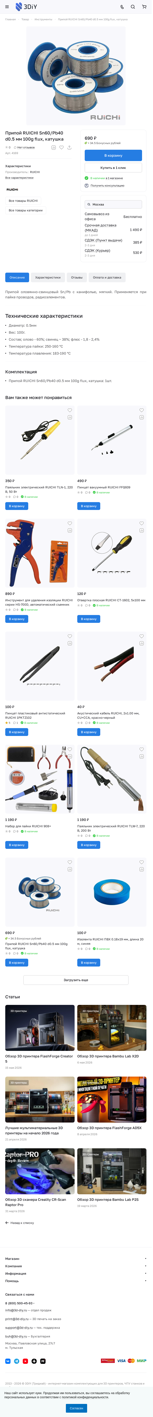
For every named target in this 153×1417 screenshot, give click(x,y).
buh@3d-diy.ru (16, 1336)
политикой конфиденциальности (85, 1397)
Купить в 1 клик (113, 168)
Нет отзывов (24, 147)
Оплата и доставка (107, 277)
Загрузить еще (76, 980)
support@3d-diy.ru (19, 1327)
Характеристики (48, 277)
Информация (15, 1273)
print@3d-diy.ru (16, 1319)
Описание (17, 277)
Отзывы (77, 277)
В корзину (113, 155)
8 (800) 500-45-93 (18, 1303)
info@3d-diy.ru (16, 1310)
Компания (13, 1266)
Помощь (12, 1281)
